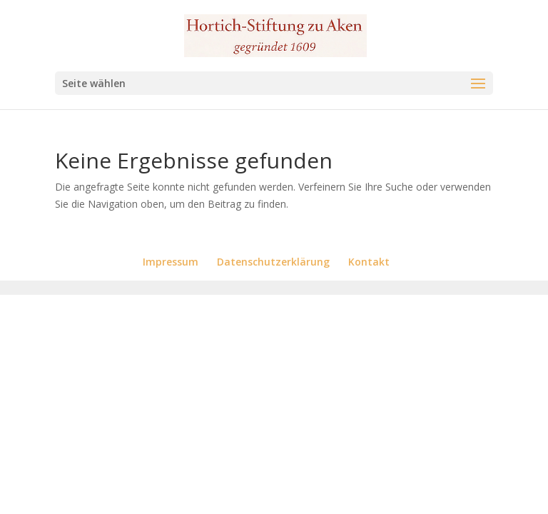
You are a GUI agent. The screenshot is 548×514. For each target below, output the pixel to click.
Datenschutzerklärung (273, 261)
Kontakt (369, 261)
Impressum (170, 261)
